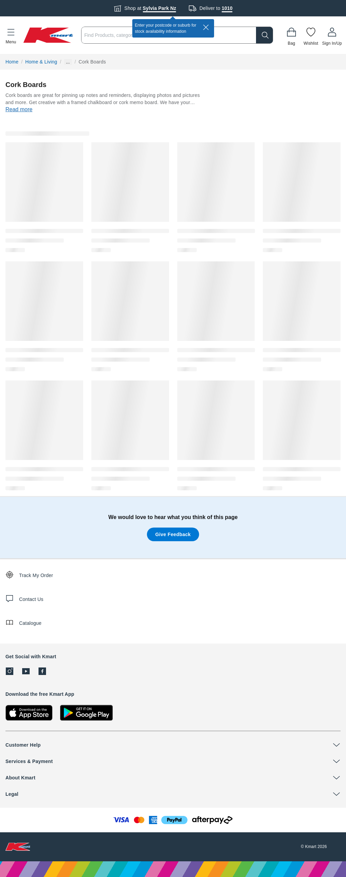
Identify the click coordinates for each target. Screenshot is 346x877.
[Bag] (291, 35)
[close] (206, 27)
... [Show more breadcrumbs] (68, 61)
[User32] (332, 35)
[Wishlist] (311, 35)
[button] (10, 35)
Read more (18, 109)
